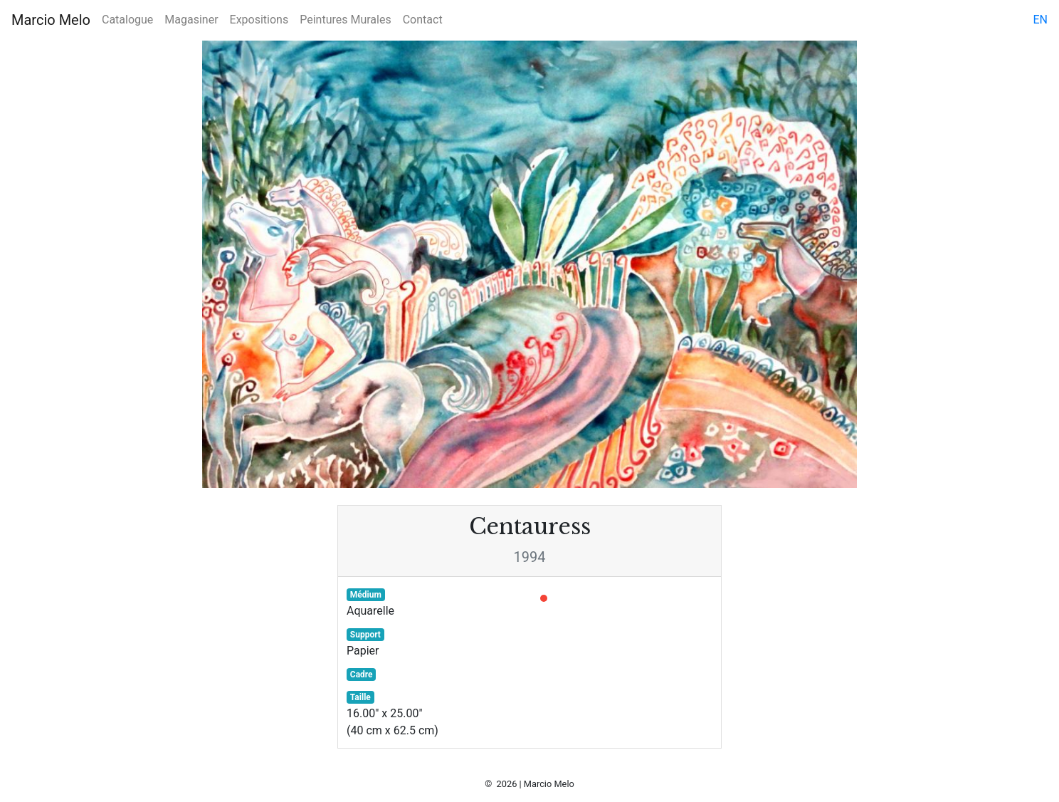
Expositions (259, 19)
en (1040, 19)
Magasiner (191, 19)
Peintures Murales (345, 19)
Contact (423, 19)
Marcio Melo (50, 19)
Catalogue (127, 19)
